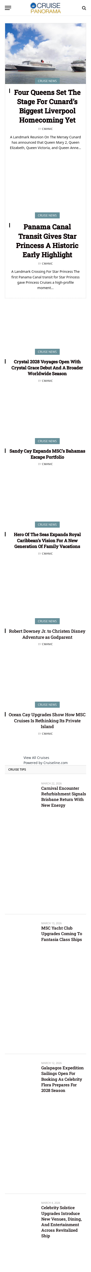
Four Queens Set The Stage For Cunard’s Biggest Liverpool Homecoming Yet (47, 106)
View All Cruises (36, 757)
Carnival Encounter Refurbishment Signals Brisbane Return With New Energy (63, 796)
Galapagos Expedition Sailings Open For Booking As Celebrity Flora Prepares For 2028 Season (62, 1079)
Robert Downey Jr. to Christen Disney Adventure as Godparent (47, 634)
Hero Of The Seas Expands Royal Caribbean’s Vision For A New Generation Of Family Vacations (47, 540)
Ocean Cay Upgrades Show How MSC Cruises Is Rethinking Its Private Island (47, 720)
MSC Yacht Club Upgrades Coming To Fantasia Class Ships (61, 933)
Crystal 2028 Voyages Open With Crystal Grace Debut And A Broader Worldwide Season (47, 367)
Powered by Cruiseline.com (46, 762)
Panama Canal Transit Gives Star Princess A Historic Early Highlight (47, 240)
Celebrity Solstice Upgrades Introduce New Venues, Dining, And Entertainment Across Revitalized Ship (61, 1222)
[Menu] (8, 7)
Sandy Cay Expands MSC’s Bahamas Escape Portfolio (47, 454)
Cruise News (47, 352)
